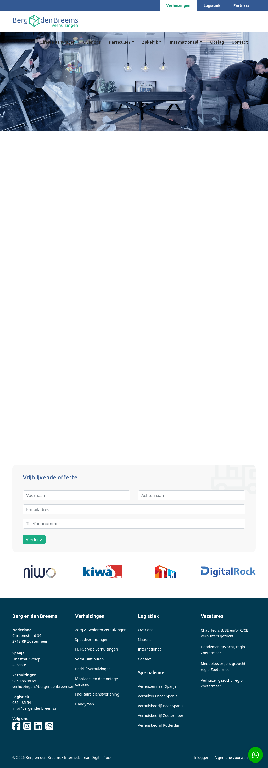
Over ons (92, 42)
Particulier (119, 42)
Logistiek (212, 5)
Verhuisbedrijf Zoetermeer (160, 715)
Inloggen (201, 757)
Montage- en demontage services (96, 681)
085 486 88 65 (24, 680)
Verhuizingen (178, 5)
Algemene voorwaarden (235, 757)
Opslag (217, 42)
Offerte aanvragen (57, 42)
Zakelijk (150, 42)
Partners (241, 5)
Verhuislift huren (89, 659)
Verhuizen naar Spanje (157, 686)
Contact (240, 42)
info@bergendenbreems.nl (35, 708)
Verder (34, 539)
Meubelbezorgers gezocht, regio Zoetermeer (224, 666)
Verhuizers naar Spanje (157, 695)
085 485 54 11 (24, 702)
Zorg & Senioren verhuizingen (100, 629)
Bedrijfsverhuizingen (93, 668)
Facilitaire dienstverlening (97, 694)
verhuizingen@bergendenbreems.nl (43, 686)
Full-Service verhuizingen (96, 649)
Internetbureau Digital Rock (88, 757)
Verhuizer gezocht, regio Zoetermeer (222, 683)
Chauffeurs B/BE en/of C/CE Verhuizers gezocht (224, 633)
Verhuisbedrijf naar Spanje (160, 705)
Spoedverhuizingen (91, 639)
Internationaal (184, 42)
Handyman (84, 704)
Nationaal (146, 639)
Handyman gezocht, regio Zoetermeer (223, 649)
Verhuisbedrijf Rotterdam (159, 725)
